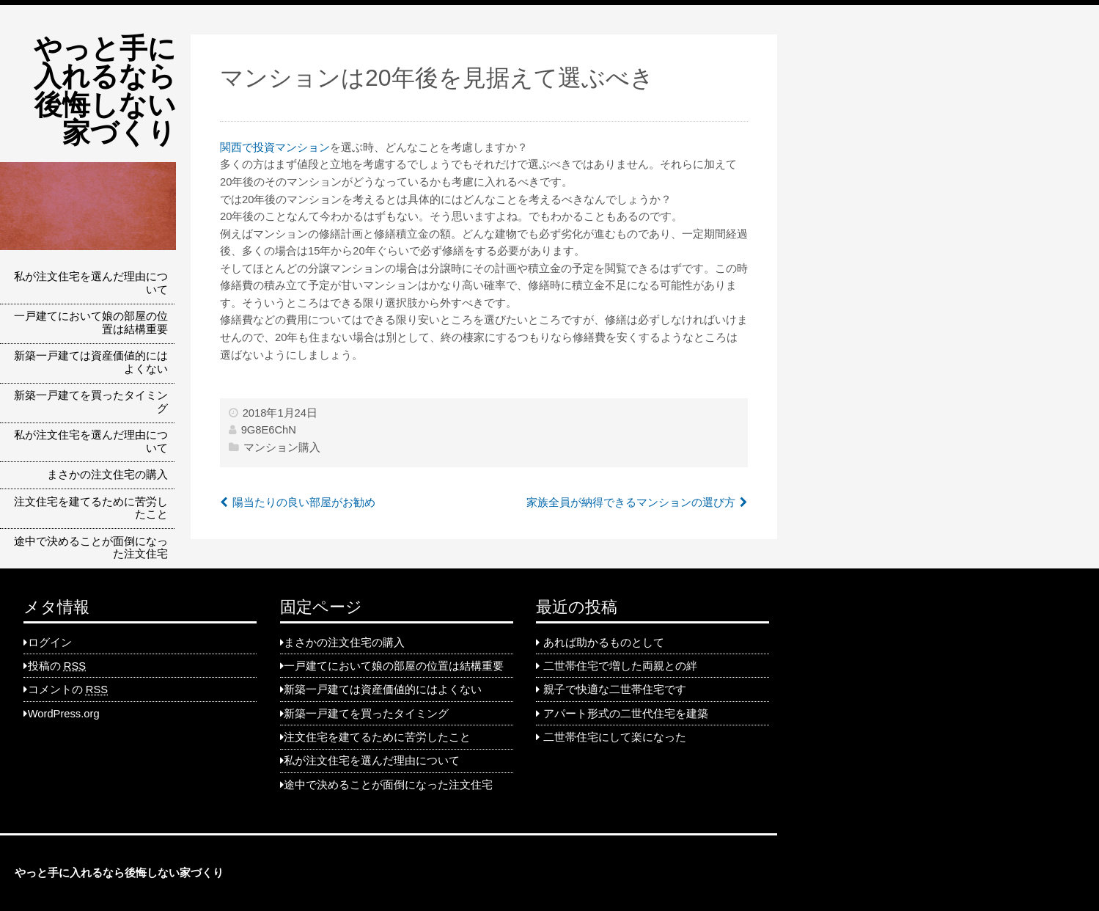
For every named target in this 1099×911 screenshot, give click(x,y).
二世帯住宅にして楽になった (614, 737)
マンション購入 (281, 447)
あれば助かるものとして (603, 642)
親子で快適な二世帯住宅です (614, 689)
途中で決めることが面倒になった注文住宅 (91, 547)
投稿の (57, 666)
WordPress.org (64, 714)
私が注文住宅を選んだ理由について (91, 283)
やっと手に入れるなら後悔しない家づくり (105, 90)
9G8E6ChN (268, 430)
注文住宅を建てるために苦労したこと (91, 508)
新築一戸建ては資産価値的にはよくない (91, 362)
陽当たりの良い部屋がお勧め (303, 502)
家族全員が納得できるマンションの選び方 (630, 502)
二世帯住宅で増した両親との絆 (620, 666)
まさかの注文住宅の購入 (107, 474)
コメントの (68, 689)
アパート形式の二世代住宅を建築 (625, 714)
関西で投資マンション (275, 147)
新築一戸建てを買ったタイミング (91, 401)
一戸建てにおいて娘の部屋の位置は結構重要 (91, 322)
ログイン (50, 642)
